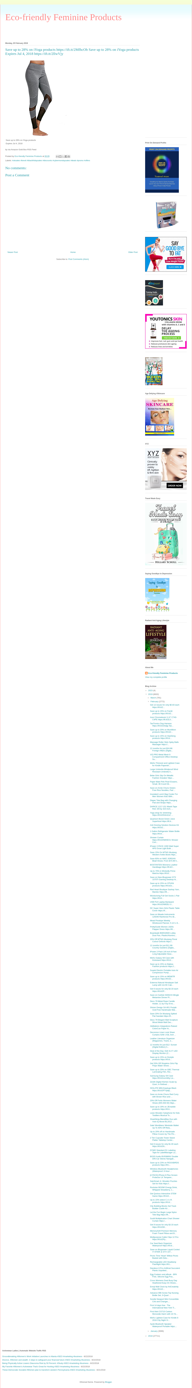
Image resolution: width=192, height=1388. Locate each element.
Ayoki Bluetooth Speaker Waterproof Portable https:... (163, 1325)
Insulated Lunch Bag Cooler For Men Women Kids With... (164, 795)
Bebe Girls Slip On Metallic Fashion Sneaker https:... (162, 776)
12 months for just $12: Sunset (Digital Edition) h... (163, 1046)
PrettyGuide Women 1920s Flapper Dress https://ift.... (162, 928)
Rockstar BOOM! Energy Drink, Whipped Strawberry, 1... (163, 1188)
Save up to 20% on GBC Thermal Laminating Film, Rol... (164, 1070)
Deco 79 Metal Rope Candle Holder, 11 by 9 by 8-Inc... (162, 1002)
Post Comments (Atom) (78, 259)
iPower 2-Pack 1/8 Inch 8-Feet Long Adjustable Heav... (163, 952)
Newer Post (13, 252)
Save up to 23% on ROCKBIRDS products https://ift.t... (164, 1164)
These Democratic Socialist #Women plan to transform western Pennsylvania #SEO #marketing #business (48, 1370)
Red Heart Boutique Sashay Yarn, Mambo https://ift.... (164, 890)
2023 (150, 690)
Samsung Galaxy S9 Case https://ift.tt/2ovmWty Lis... (162, 1077)
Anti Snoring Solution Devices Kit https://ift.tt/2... (164, 826)
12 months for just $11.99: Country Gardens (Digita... (162, 946)
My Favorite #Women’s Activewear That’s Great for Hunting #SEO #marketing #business (40, 1366)
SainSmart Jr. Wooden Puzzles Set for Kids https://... (163, 1182)
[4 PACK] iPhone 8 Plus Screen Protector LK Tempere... (163, 1176)
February (155, 701)
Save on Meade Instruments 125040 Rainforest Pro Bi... (163, 915)
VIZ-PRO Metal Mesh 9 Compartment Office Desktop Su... (163, 756)
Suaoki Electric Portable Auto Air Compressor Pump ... (164, 971)
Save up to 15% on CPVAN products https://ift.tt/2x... (162, 884)
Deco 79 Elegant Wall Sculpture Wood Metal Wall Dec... (164, 1021)
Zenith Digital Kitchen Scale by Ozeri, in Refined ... (163, 1083)
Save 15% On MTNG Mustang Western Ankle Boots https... (163, 853)
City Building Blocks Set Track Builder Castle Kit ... (163, 1207)
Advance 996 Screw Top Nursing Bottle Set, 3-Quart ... (164, 1294)
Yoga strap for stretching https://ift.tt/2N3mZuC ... (161, 814)
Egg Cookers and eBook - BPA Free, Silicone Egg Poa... (163, 1275)
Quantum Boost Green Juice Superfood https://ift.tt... (162, 820)
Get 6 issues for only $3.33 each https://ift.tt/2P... (164, 990)
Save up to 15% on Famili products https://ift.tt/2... (161, 712)
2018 (150, 1336)
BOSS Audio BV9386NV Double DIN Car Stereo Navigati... (164, 1157)
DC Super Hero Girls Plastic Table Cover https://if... (165, 909)
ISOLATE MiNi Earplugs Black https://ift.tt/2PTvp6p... (163, 1089)
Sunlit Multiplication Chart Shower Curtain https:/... (164, 1219)
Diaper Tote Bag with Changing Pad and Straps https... (163, 801)
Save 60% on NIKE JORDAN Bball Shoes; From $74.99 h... (164, 859)
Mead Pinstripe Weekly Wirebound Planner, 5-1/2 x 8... (164, 921)
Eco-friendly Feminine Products (63, 17)
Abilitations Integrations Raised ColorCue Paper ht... (163, 1027)
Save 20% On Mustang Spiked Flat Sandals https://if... (163, 1015)
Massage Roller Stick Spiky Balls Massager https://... (164, 743)
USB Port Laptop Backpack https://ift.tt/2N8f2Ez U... (162, 903)
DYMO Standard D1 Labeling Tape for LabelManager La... (163, 1151)
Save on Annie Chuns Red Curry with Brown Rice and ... (164, 1095)
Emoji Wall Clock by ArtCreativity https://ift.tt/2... (164, 1288)
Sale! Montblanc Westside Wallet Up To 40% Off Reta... (164, 1126)
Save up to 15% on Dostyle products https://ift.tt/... (162, 1058)
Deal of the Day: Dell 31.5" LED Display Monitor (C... (163, 1052)
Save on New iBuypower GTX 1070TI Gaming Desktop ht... (163, 878)
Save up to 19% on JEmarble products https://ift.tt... (162, 1108)
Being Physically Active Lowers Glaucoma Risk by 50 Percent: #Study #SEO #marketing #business (45, 1363)
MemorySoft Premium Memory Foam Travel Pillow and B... (163, 1232)
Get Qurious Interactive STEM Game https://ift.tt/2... (163, 1194)
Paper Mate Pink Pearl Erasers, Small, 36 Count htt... (163, 783)
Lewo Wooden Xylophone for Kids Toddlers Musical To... (165, 1114)
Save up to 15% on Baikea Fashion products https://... (162, 965)
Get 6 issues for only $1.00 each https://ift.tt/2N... (164, 1145)
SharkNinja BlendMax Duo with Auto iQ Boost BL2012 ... (163, 1120)
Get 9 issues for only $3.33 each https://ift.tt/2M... (164, 1226)
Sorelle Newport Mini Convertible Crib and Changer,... (164, 1300)
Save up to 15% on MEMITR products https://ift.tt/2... (162, 977)
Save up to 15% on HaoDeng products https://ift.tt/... (162, 737)
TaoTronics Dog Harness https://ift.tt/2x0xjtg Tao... (161, 724)
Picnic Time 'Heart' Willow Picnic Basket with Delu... (164, 1257)
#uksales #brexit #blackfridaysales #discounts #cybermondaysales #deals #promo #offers (51, 160)
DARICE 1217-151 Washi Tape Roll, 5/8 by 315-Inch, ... (163, 807)
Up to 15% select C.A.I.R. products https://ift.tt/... (161, 1201)
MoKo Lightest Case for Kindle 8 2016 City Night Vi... (164, 1319)
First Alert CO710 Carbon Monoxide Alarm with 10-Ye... (164, 1312)
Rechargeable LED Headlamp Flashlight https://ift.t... (163, 1263)
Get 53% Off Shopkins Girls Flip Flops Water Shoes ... (164, 1064)
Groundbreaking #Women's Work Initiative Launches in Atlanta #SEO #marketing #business (42, 1356)
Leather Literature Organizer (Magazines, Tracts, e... (162, 1039)
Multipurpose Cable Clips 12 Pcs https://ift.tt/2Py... (164, 1238)
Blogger (108, 1382)
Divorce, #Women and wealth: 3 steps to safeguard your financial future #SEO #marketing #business (46, 1360)
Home (73, 252)
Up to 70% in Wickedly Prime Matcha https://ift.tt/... (162, 872)
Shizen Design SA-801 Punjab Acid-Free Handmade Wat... (163, 1008)
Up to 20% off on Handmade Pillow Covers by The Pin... (163, 1132)
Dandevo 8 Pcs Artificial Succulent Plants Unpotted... (165, 1269)
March (154, 698)
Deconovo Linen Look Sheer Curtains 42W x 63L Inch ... (163, 1033)
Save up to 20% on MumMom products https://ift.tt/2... (163, 731)
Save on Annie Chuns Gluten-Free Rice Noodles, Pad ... (163, 789)
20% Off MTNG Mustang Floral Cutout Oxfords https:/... (163, 940)
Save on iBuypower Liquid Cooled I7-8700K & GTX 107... (164, 1250)
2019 (150, 694)
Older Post (133, 252)
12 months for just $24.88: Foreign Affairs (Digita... (161, 749)
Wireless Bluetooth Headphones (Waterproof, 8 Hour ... (164, 1170)
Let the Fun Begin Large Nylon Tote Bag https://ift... (163, 1213)
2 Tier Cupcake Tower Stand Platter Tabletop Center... (162, 1139)
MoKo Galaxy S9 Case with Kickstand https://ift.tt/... (162, 959)
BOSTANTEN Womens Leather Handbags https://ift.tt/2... (163, 866)
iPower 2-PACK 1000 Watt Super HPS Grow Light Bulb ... (164, 847)
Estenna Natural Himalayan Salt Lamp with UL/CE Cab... (164, 983)
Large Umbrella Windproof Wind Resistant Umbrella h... (164, 770)
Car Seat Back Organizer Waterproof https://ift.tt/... (162, 1244)
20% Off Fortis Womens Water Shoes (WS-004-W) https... (163, 1101)
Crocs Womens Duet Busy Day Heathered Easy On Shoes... (163, 1281)
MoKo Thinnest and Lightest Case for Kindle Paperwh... (165, 764)
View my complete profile (156, 677)
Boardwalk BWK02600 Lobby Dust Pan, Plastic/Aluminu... (163, 934)
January (154, 1331)
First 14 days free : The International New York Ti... (163, 1306)
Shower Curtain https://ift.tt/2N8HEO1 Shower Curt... (164, 839)
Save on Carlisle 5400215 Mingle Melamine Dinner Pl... (164, 996)
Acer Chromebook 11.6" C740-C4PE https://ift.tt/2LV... (163, 718)
